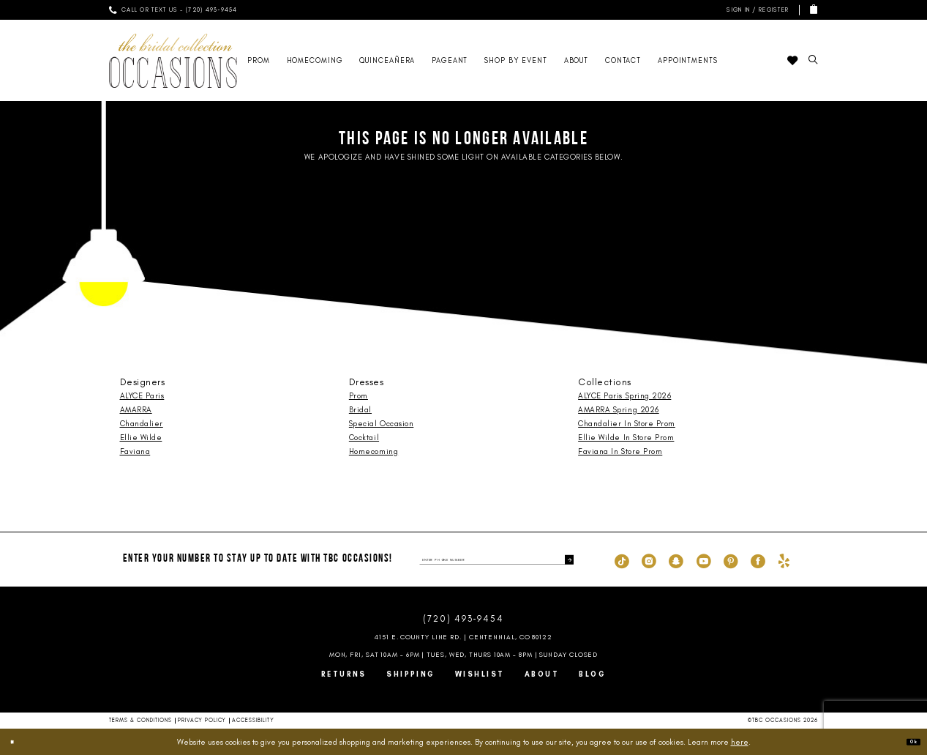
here (739, 742)
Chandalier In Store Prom (626, 423)
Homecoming (373, 451)
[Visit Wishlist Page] (792, 61)
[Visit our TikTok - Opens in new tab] (622, 560)
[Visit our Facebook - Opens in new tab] (758, 560)
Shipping (410, 674)
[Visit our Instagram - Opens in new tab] (649, 560)
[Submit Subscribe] (565, 559)
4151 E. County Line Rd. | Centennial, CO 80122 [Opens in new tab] (463, 637)
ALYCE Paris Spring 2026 (624, 396)
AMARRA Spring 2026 (618, 409)
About (542, 674)
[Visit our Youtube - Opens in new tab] (704, 560)
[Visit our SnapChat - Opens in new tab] (676, 560)
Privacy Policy (202, 720)
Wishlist (480, 674)
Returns (344, 674)
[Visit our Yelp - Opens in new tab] (784, 560)
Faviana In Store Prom (620, 451)
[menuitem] (173, 10)
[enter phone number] (496, 560)
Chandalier (141, 423)
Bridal (360, 409)
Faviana (135, 451)
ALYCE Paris (142, 396)
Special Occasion (381, 423)
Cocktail (364, 437)
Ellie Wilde (141, 437)
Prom (358, 396)
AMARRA (136, 409)
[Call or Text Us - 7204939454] (173, 10)
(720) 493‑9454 (463, 619)
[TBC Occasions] (173, 60)
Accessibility (253, 720)
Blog (592, 674)
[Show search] (813, 60)
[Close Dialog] (18, 741)
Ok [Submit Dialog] (907, 742)
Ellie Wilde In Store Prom (626, 437)
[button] (755, 10)
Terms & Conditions (141, 720)
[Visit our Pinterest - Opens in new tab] (731, 560)
